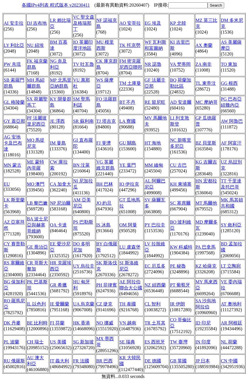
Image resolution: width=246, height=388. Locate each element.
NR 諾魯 (153, 64)
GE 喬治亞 (37, 247)
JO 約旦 (104, 203)
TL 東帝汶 (206, 83)
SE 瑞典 (127, 341)
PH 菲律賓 (106, 285)
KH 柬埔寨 (181, 184)
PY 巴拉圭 (155, 224)
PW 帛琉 (12, 64)
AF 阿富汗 (231, 143)
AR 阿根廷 (231, 322)
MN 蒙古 (13, 165)
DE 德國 (153, 360)
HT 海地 (153, 143)
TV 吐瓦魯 (83, 64)
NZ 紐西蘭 (155, 285)
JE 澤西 (57, 121)
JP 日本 (203, 360)
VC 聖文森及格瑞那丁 (83, 23)
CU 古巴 (178, 165)
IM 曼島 (58, 143)
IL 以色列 (36, 303)
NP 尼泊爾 (60, 203)
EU (7, 184)
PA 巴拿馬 (206, 247)
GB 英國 (178, 360)
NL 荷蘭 (229, 341)
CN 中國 (229, 360)
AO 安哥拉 (130, 23)
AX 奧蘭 (204, 45)
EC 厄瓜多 (155, 266)
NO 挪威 (104, 322)
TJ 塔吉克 (106, 121)
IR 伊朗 (177, 303)
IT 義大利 (59, 360)
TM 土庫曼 (130, 83)
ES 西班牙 (155, 341)
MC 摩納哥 (207, 102)
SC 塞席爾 (180, 203)
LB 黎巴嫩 (37, 203)
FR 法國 (81, 360)
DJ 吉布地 (37, 23)
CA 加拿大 (60, 184)
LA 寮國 (127, 121)
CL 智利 (153, 303)
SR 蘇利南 (83, 121)
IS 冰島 (103, 224)
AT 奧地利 (231, 303)
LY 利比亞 (14, 45)
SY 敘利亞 (231, 224)
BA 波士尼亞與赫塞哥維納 (37, 224)
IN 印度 (203, 341)
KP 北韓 (178, 23)
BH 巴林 (104, 184)
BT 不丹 (127, 102)
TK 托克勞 (129, 45)
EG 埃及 (153, 23)
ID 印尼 (203, 322)
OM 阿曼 (128, 224)
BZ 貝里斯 (206, 143)
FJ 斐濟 (103, 143)
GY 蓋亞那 (14, 121)
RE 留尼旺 (155, 102)
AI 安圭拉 (14, 23)
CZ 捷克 (104, 303)
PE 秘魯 (178, 266)
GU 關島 (127, 143)
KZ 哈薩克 (206, 266)
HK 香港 (81, 322)
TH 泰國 (127, 303)
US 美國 (58, 341)
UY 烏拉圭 (84, 266)
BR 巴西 (104, 360)
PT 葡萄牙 (180, 285)
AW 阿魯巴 (232, 121)
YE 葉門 (127, 165)
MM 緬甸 (154, 165)
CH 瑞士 (35, 341)
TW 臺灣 (179, 341)
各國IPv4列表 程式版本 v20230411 (56, 5)
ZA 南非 (204, 64)
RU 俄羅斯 (14, 360)
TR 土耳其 (155, 322)
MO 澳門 (36, 184)
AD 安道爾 (181, 102)
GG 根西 (229, 83)
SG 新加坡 (83, 341)
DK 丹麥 (12, 322)
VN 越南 (127, 322)
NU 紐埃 (35, 45)
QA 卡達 (58, 224)
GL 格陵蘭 (14, 102)
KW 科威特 (181, 247)
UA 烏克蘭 (83, 303)
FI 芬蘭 (57, 322)
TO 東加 (229, 64)
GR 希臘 (58, 285)
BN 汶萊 (81, 165)
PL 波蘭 (11, 341)
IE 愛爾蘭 (59, 303)
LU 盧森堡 (129, 247)
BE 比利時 (37, 322)
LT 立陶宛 (231, 266)
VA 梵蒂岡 (180, 64)
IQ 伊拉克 (129, 184)
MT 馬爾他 (206, 203)
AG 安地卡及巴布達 (13, 143)
